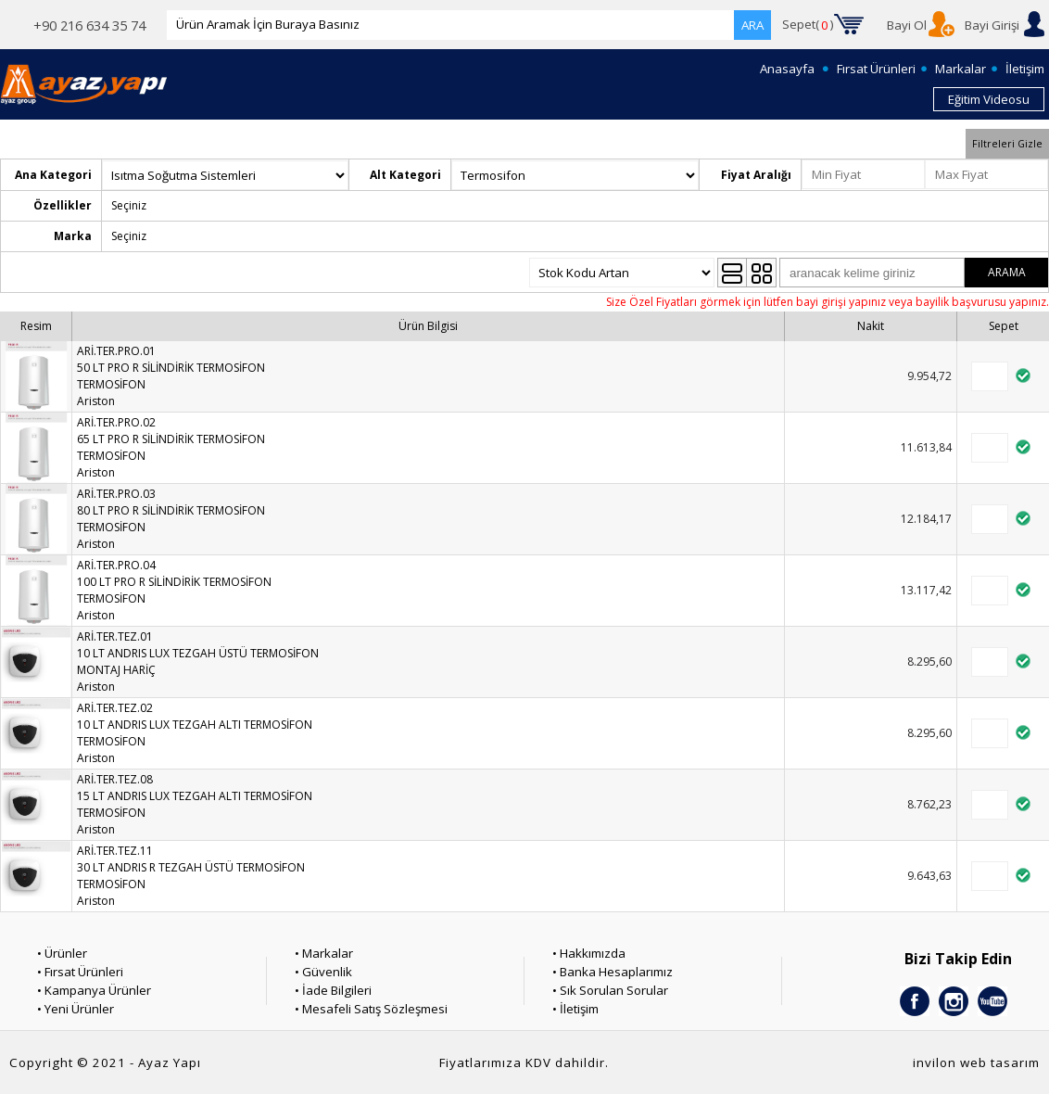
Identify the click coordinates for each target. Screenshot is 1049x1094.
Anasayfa (787, 68)
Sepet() (808, 25)
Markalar (960, 68)
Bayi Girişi (992, 25)
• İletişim (575, 1008)
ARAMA (1007, 272)
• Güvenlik (323, 971)
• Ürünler (62, 953)
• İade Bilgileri (333, 990)
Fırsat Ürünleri (876, 68)
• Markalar (324, 953)
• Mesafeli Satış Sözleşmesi (371, 1008)
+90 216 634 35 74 (89, 25)
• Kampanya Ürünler (94, 990)
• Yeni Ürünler (75, 1008)
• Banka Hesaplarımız (612, 971)
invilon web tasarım (976, 1062)
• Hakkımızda (589, 953)
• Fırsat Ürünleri (80, 971)
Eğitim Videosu (989, 99)
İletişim (1024, 68)
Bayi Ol (907, 25)
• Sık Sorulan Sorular (610, 990)
